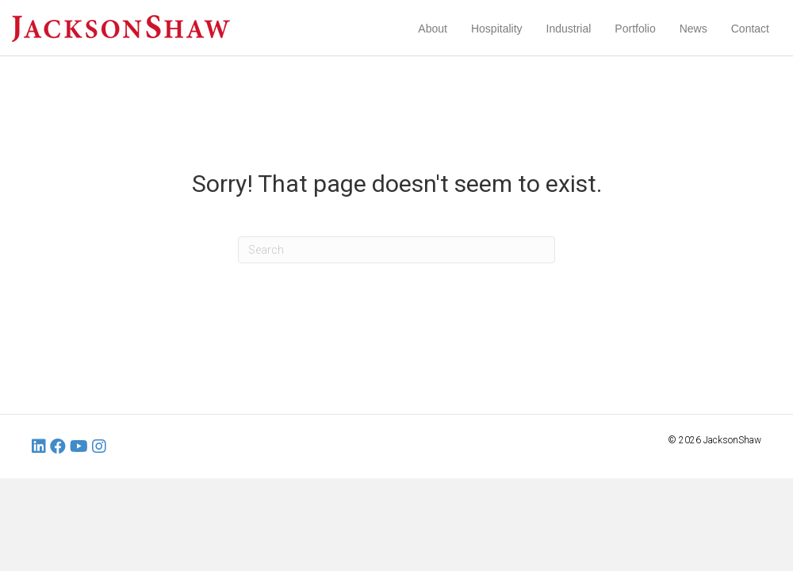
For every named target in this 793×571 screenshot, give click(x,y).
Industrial (569, 28)
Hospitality (497, 28)
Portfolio (635, 28)
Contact (750, 28)
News (693, 28)
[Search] (396, 249)
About (432, 28)
